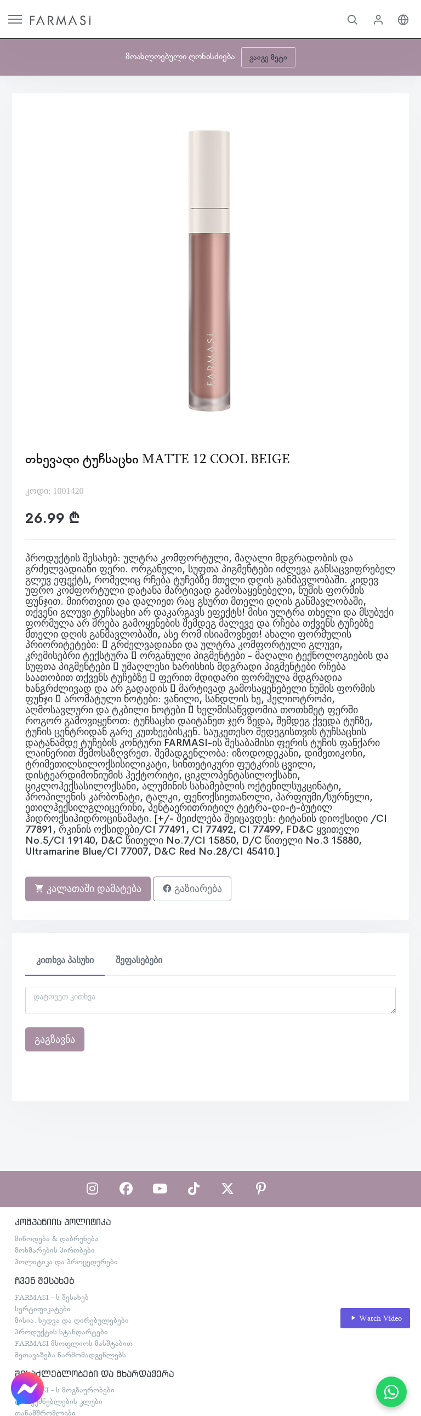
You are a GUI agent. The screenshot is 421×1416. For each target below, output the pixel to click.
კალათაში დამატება (88, 889)
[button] (352, 19)
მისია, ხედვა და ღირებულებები (72, 1320)
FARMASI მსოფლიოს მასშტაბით (74, 1343)
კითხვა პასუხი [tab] (65, 960)
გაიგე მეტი (268, 57)
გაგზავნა (55, 1039)
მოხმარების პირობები (55, 1249)
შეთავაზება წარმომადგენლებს (70, 1354)
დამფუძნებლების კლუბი (59, 1401)
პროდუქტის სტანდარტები (61, 1331)
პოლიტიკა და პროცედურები (66, 1261)
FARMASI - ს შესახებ (52, 1297)
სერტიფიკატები (43, 1308)
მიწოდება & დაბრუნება (57, 1238)
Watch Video (375, 1318)
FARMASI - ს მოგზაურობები (65, 1389)
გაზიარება (192, 888)
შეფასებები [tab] (139, 960)
